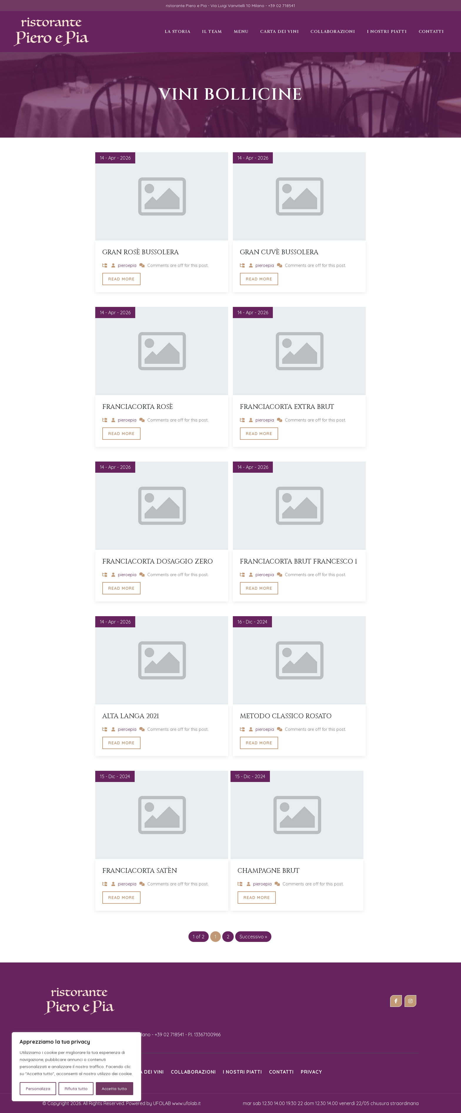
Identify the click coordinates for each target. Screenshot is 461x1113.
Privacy (311, 1072)
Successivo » (253, 937)
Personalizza (38, 1088)
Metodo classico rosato (286, 716)
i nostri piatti (242, 1072)
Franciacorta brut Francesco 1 (298, 561)
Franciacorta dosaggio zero (157, 561)
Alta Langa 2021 (130, 716)
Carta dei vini (145, 1072)
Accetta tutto (114, 1088)
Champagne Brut (269, 871)
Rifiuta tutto (76, 1088)
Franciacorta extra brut (287, 407)
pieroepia (127, 265)
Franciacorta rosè (137, 407)
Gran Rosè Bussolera (140, 252)
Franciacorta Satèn (139, 871)
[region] (76, 1066)
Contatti (281, 1072)
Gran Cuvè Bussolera (279, 252)
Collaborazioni (193, 1072)
